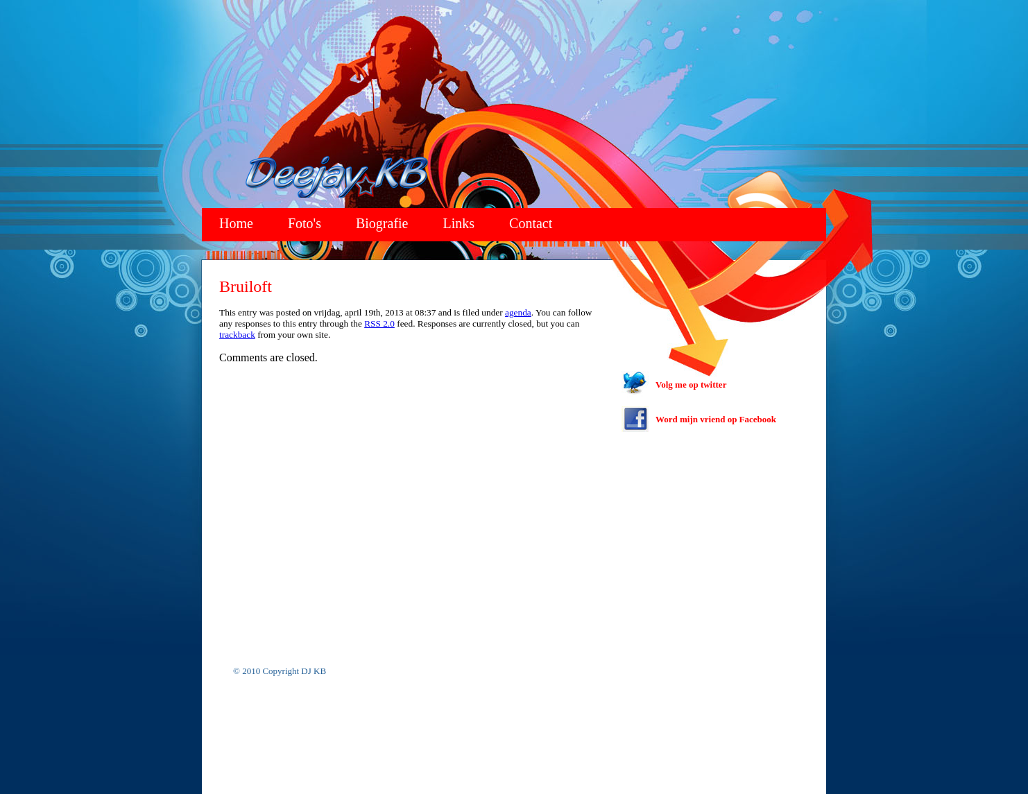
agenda (518, 312)
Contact (530, 223)
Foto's (304, 223)
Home (236, 223)
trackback (237, 334)
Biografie (382, 223)
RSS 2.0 (379, 323)
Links (459, 223)
